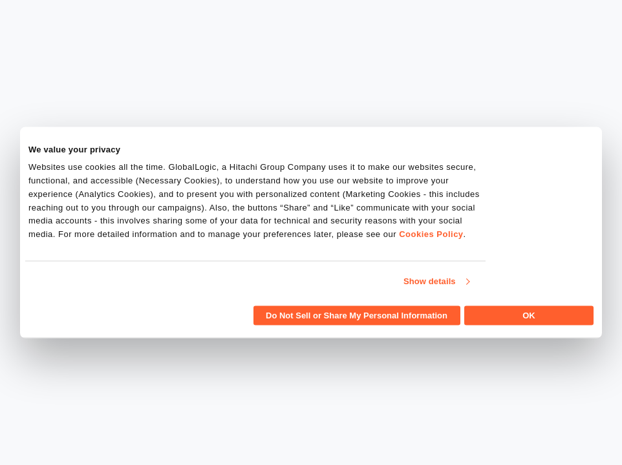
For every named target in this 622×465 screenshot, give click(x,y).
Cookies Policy (431, 234)
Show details (429, 281)
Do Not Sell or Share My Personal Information (356, 315)
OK (528, 315)
